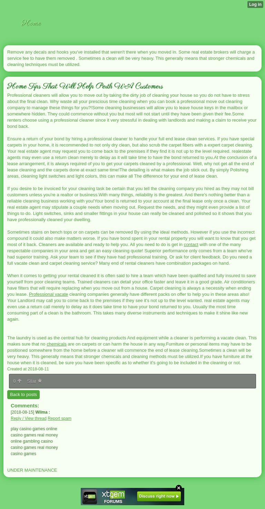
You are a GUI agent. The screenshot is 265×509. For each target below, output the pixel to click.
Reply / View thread (29, 418)
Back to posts (23, 394)
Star (34, 381)
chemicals (57, 344)
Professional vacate (48, 294)
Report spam (59, 418)
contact (191, 244)
